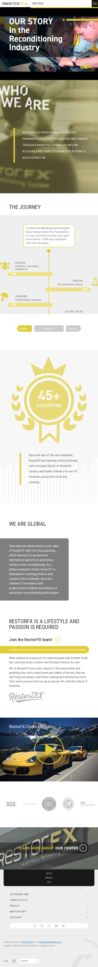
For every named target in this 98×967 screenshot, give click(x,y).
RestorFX (15, 3)
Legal (6, 961)
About (49, 873)
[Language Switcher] (28, 961)
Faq (49, 882)
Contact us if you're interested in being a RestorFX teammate (47, 649)
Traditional (25, 328)
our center (66, 848)
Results (49, 878)
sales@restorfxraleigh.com (51, 942)
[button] (95, 3)
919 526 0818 (27, 942)
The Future (74, 328)
